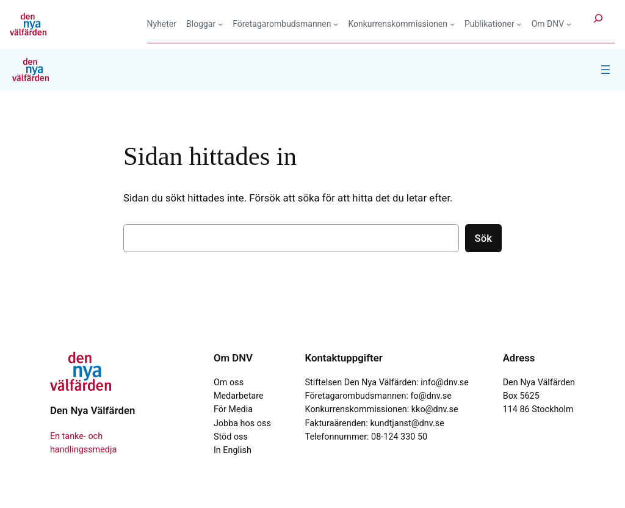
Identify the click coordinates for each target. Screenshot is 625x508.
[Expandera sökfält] (598, 23)
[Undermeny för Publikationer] (493, 23)
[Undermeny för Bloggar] (204, 23)
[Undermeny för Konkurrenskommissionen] (401, 23)
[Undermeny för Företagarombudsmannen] (285, 23)
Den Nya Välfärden (92, 410)
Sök (483, 238)
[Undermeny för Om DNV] (551, 23)
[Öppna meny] (605, 69)
